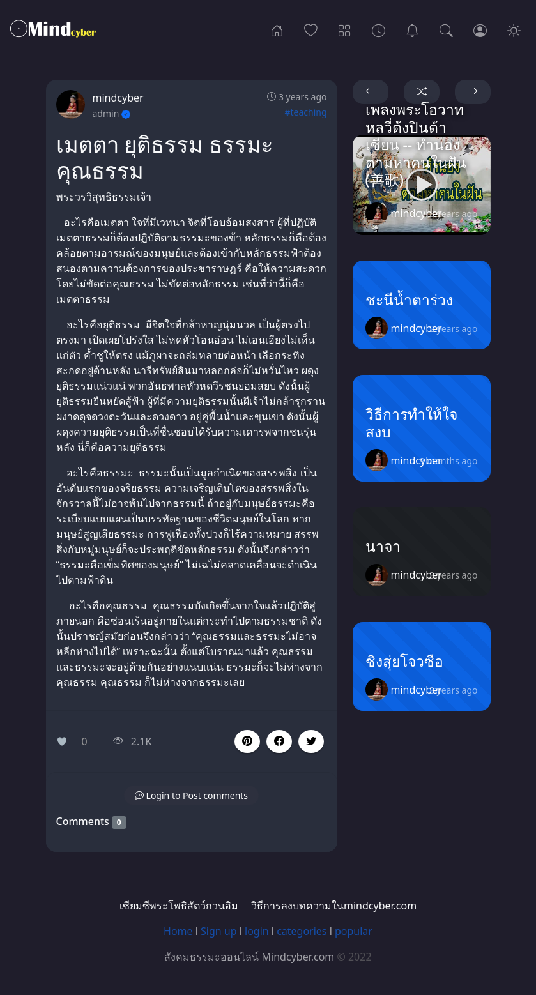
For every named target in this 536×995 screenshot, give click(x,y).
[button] (279, 741)
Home (178, 931)
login (257, 931)
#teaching (305, 112)
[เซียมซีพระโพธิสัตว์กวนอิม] (412, 29)
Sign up (219, 931)
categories (301, 931)
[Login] (480, 29)
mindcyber (118, 98)
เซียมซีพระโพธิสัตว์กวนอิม (178, 906)
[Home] (277, 29)
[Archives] (378, 29)
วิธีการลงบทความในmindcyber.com (334, 906)
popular (353, 931)
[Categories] (344, 29)
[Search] (446, 29)
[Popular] (311, 29)
